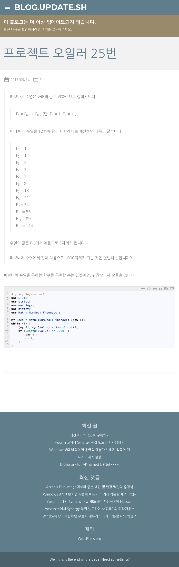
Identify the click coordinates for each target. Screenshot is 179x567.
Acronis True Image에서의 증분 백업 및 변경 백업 (82, 487)
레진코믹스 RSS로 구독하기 (89, 435)
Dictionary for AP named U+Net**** (89, 464)
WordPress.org (89, 538)
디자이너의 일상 (89, 457)
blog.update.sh (50, 7)
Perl (42, 79)
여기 (44, 29)
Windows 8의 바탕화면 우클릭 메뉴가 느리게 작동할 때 (89, 450)
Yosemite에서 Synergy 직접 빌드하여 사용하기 (89, 442)
